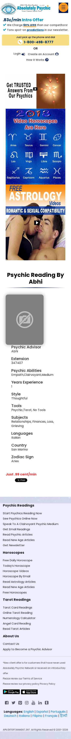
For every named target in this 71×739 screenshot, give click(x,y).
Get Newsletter (14, 545)
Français (51, 716)
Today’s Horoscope (16, 566)
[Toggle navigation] (63, 7)
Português (58, 711)
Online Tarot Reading (17, 613)
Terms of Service (32, 678)
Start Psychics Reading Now (22, 513)
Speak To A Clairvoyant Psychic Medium (31, 524)
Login (17, 53)
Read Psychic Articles (18, 534)
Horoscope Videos (16, 571)
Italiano (24, 716)
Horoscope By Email (16, 576)
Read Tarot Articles (16, 629)
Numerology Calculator (19, 618)
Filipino (37, 716)
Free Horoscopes (15, 592)
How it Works (35, 60)
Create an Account (41, 54)
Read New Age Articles (19, 540)
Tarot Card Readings (17, 607)
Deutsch (10, 716)
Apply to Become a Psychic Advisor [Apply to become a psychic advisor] (27, 649)
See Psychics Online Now (20, 518)
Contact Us (11, 644)
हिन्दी (63, 716)
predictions (35, 30)
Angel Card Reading (17, 623)
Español (42, 711)
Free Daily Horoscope (17, 560)
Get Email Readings (16, 529)
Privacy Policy (47, 683)
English (29, 711)
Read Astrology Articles (19, 582)
